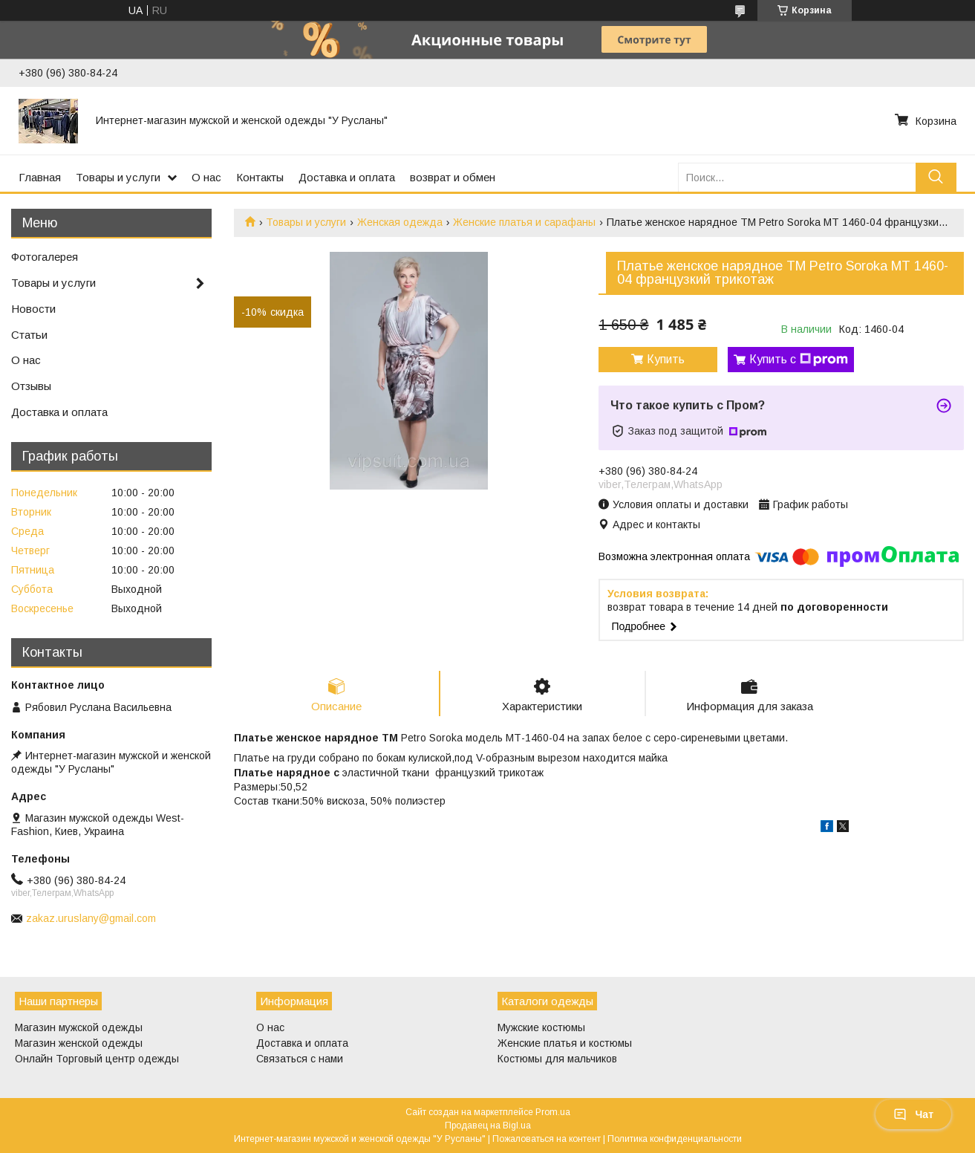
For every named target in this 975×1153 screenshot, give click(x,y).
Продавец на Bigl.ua (488, 1125)
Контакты (260, 177)
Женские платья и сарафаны (524, 222)
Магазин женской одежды (79, 1043)
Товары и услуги (118, 177)
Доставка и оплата (347, 177)
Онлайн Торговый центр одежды (97, 1059)
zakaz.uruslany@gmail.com (91, 918)
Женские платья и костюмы (565, 1043)
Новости (33, 308)
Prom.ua (552, 1112)
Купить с (798, 359)
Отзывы (31, 386)
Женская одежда (400, 222)
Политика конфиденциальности (674, 1139)
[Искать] (936, 177)
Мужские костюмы (541, 1027)
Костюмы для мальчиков (557, 1059)
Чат (913, 1114)
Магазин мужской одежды (79, 1027)
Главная (40, 177)
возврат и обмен (452, 177)
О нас (206, 177)
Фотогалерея (44, 256)
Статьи (29, 334)
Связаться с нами (299, 1059)
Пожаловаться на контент (546, 1139)
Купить (666, 359)
